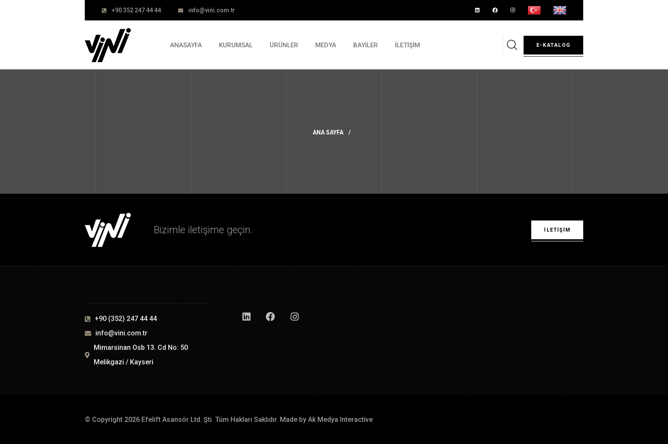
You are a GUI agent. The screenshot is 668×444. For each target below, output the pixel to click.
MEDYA (325, 45)
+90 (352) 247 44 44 (126, 319)
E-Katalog (553, 45)
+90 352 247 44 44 (136, 10)
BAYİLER (365, 45)
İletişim (557, 230)
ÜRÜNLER (284, 45)
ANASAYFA (186, 45)
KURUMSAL (236, 45)
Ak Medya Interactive (340, 419)
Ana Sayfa (328, 132)
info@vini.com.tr (211, 10)
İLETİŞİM (407, 45)
